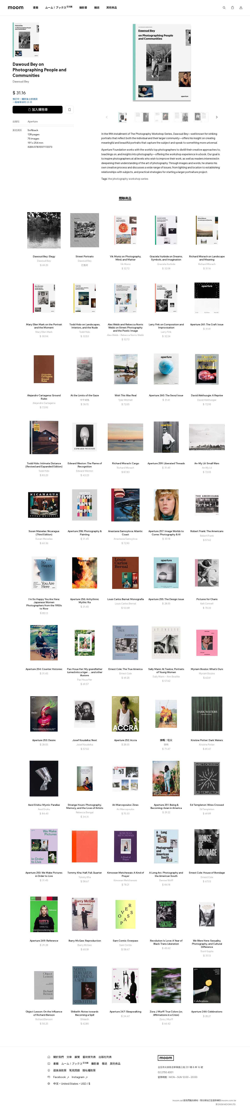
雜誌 (96, 7)
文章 (69, 1057)
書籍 (35, 7)
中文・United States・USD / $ (71, 1083)
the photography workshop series (128, 178)
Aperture (33, 121)
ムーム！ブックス (58, 7)
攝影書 (83, 7)
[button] (216, 117)
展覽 (77, 1057)
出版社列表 (105, 1057)
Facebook (61, 1077)
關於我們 (58, 1057)
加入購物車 (37, 110)
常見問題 (74, 1070)
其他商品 (111, 7)
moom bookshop (16, 7)
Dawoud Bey (21, 81)
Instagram (80, 1077)
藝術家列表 (89, 1057)
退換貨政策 (59, 1070)
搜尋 (224, 7)
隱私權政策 (89, 1070)
